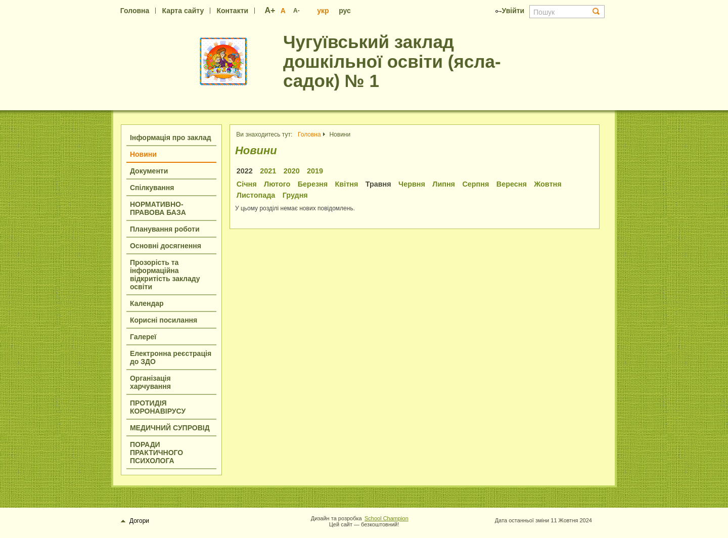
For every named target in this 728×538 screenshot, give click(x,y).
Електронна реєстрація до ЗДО (170, 357)
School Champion (386, 518)
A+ (270, 10)
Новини (143, 154)
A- (296, 10)
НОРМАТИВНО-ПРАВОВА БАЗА (158, 208)
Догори (135, 520)
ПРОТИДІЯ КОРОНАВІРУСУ (158, 407)
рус (345, 11)
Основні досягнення (165, 246)
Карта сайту (183, 11)
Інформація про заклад (170, 137)
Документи (149, 171)
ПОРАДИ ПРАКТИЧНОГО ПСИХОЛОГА (156, 452)
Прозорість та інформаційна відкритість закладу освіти (165, 274)
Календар (147, 303)
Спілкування (152, 188)
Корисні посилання (163, 320)
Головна (135, 11)
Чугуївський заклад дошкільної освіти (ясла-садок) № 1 (392, 61)
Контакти (232, 11)
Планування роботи (165, 229)
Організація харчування (150, 382)
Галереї (143, 337)
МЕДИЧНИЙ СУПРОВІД (170, 428)
